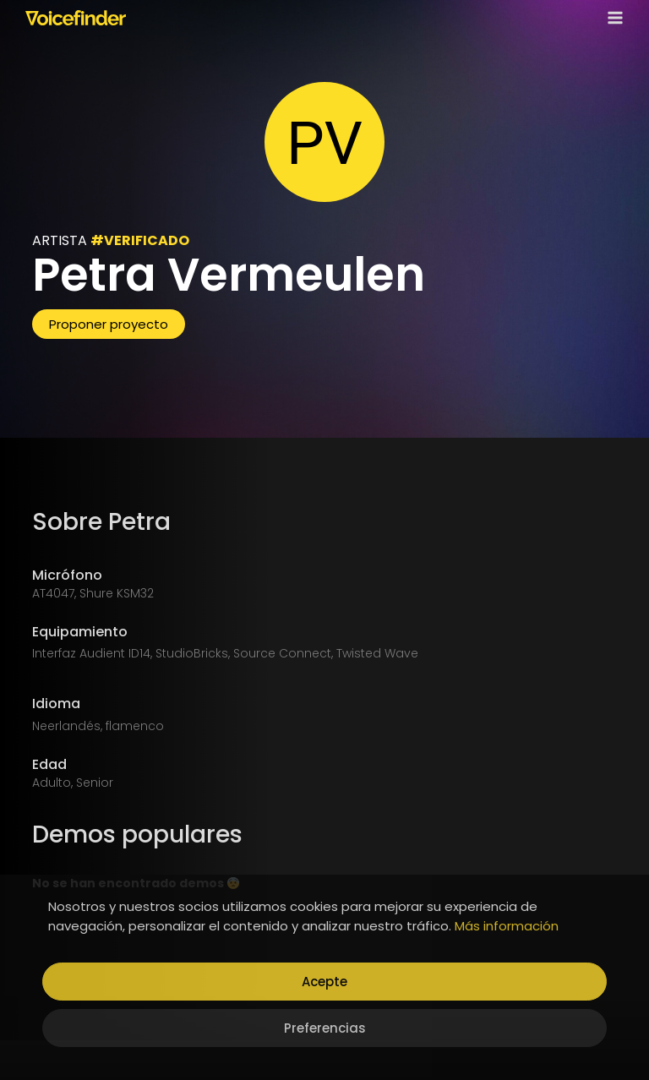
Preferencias (325, 1028)
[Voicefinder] (75, 17)
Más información (507, 926)
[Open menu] (612, 17)
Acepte (324, 981)
